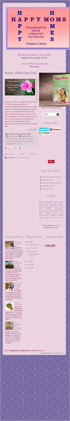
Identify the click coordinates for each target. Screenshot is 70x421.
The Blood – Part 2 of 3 (18, 243)
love (26, 139)
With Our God (17, 144)
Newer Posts (9, 154)
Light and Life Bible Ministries (52, 177)
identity (46, 217)
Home (22, 154)
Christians (14, 139)
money (41, 217)
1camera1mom (47, 189)
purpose (29, 141)
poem (31, 139)
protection (14, 141)
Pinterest (34, 66)
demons (21, 139)
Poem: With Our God (20, 73)
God (41, 202)
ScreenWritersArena (57, 353)
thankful (48, 209)
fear (57, 211)
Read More (33, 130)
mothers (42, 211)
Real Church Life (48, 180)
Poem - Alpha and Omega (17, 263)
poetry (8, 141)
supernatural (43, 215)
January (31, 251)
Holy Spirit (58, 202)
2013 (28, 261)
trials (54, 211)
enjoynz (57, 225)
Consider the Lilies (48, 186)
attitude (30, 136)
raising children (54, 217)
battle (8, 139)
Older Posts (34, 154)
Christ (56, 207)
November (32, 245)
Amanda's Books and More (51, 183)
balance (42, 207)
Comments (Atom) (23, 157)
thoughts (9, 144)
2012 (28, 265)
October (32, 248)
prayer (60, 204)
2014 (28, 242)
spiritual (52, 204)
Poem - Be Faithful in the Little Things (17, 286)
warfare (60, 215)
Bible (41, 213)
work (61, 211)
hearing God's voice (54, 213)
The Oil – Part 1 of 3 (17, 304)
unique (52, 215)
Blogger (55, 227)
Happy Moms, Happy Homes (34, 57)
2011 (28, 268)
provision (22, 141)
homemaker (59, 209)
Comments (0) (13, 136)
